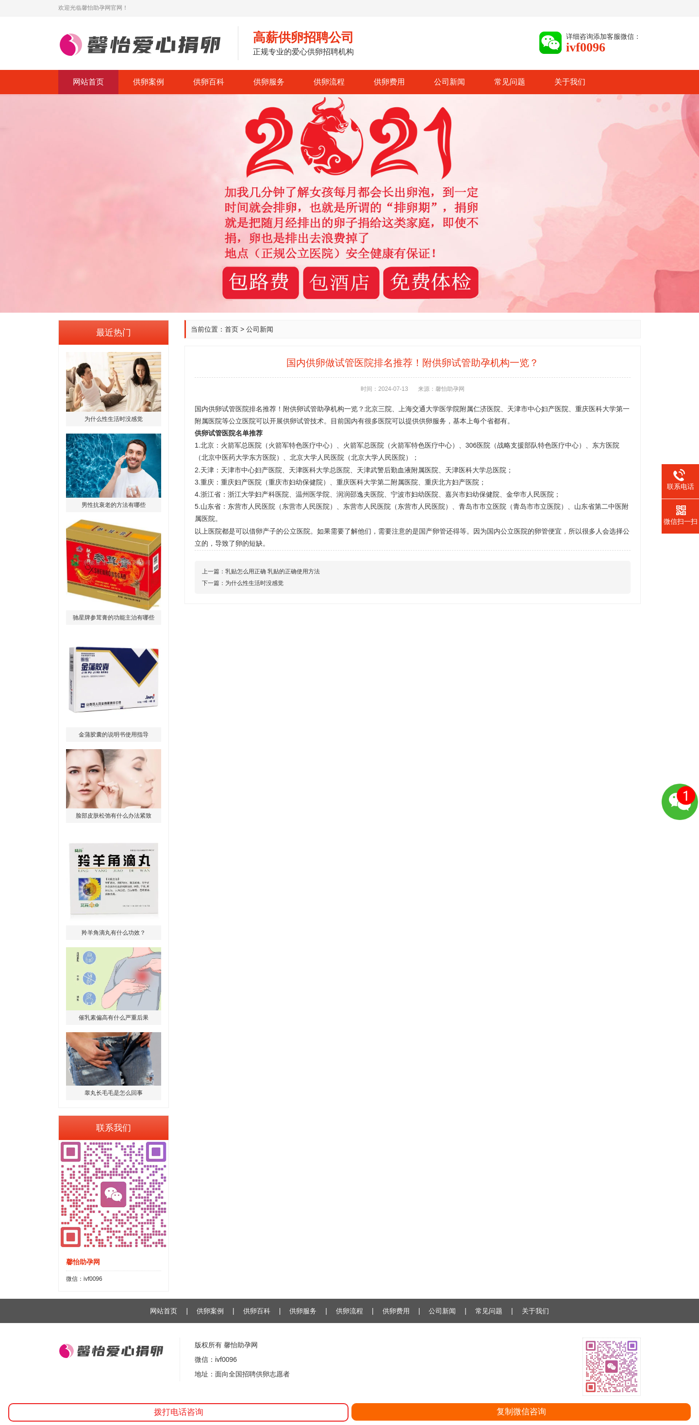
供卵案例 (148, 82)
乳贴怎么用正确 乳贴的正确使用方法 (272, 571)
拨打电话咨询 (178, 1412)
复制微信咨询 (521, 1411)
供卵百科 (208, 82)
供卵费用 (389, 82)
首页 (231, 329)
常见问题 (509, 82)
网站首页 (88, 82)
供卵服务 (268, 82)
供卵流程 (329, 82)
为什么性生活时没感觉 (254, 583)
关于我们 (569, 82)
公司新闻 (449, 82)
